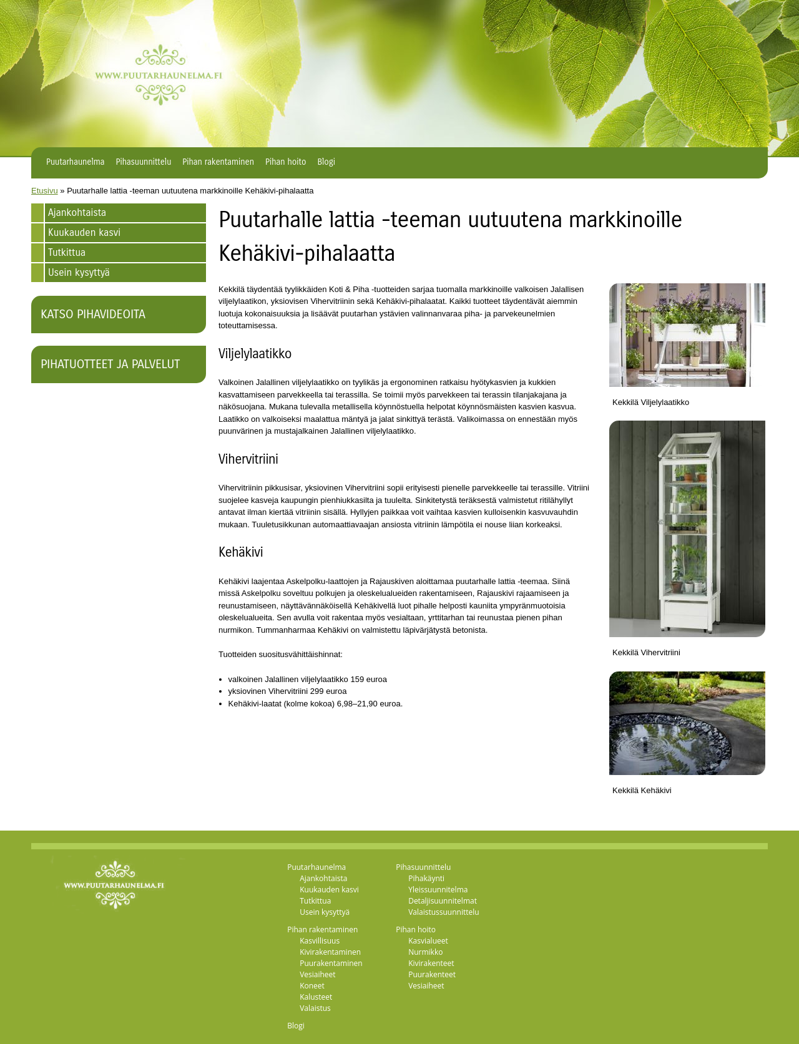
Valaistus (315, 1008)
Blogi (326, 162)
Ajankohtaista (77, 212)
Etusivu (44, 190)
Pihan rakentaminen (218, 162)
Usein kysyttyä (79, 272)
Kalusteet (316, 997)
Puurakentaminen (331, 963)
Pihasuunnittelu (144, 162)
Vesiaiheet (317, 974)
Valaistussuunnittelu (443, 912)
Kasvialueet (428, 940)
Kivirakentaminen (330, 952)
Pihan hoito (285, 162)
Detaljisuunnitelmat (442, 900)
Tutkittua (67, 252)
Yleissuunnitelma (438, 889)
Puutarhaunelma (75, 162)
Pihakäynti (426, 878)
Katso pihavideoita (93, 314)
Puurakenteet (432, 974)
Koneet (312, 985)
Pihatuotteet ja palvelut (110, 364)
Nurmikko (425, 952)
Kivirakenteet (431, 963)
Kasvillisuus (320, 940)
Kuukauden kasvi (84, 232)
